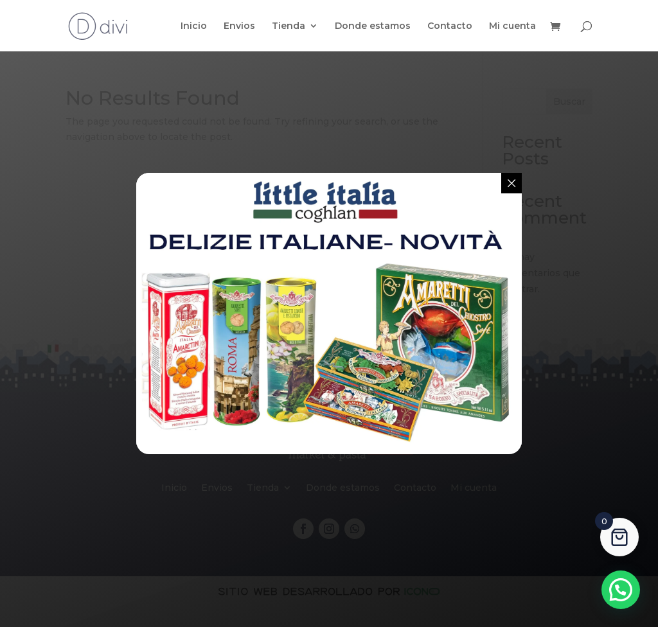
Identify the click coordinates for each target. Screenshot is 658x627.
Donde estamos (373, 26)
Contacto (449, 26)
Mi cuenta (512, 26)
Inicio (194, 26)
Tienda (288, 26)
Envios (239, 26)
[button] (620, 589)
